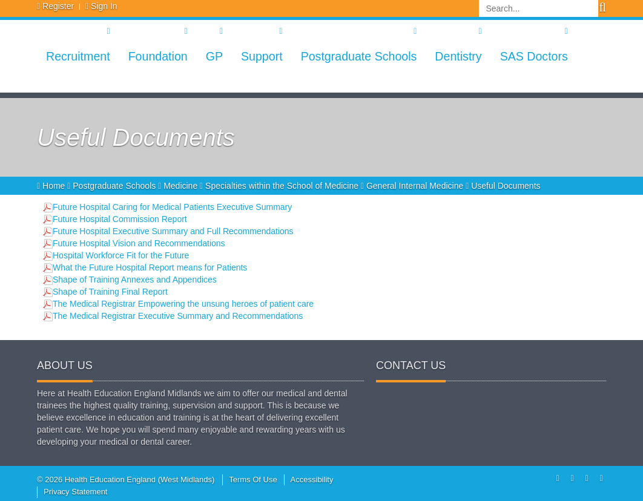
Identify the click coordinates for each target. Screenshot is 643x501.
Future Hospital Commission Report (120, 219)
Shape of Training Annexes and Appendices (135, 279)
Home (52, 186)
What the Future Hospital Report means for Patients (150, 267)
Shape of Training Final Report (110, 291)
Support (262, 56)
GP (214, 56)
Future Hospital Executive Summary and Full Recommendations (173, 231)
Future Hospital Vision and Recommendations (139, 243)
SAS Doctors (534, 56)
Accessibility (312, 479)
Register (58, 6)
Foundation (158, 56)
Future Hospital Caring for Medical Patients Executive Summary (172, 207)
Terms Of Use (253, 479)
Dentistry (458, 56)
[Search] (538, 8)
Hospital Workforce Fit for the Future (121, 255)
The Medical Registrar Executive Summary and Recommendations (178, 316)
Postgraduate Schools (359, 56)
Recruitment (78, 56)
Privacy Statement (76, 491)
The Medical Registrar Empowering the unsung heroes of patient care (183, 304)
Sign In (104, 6)
